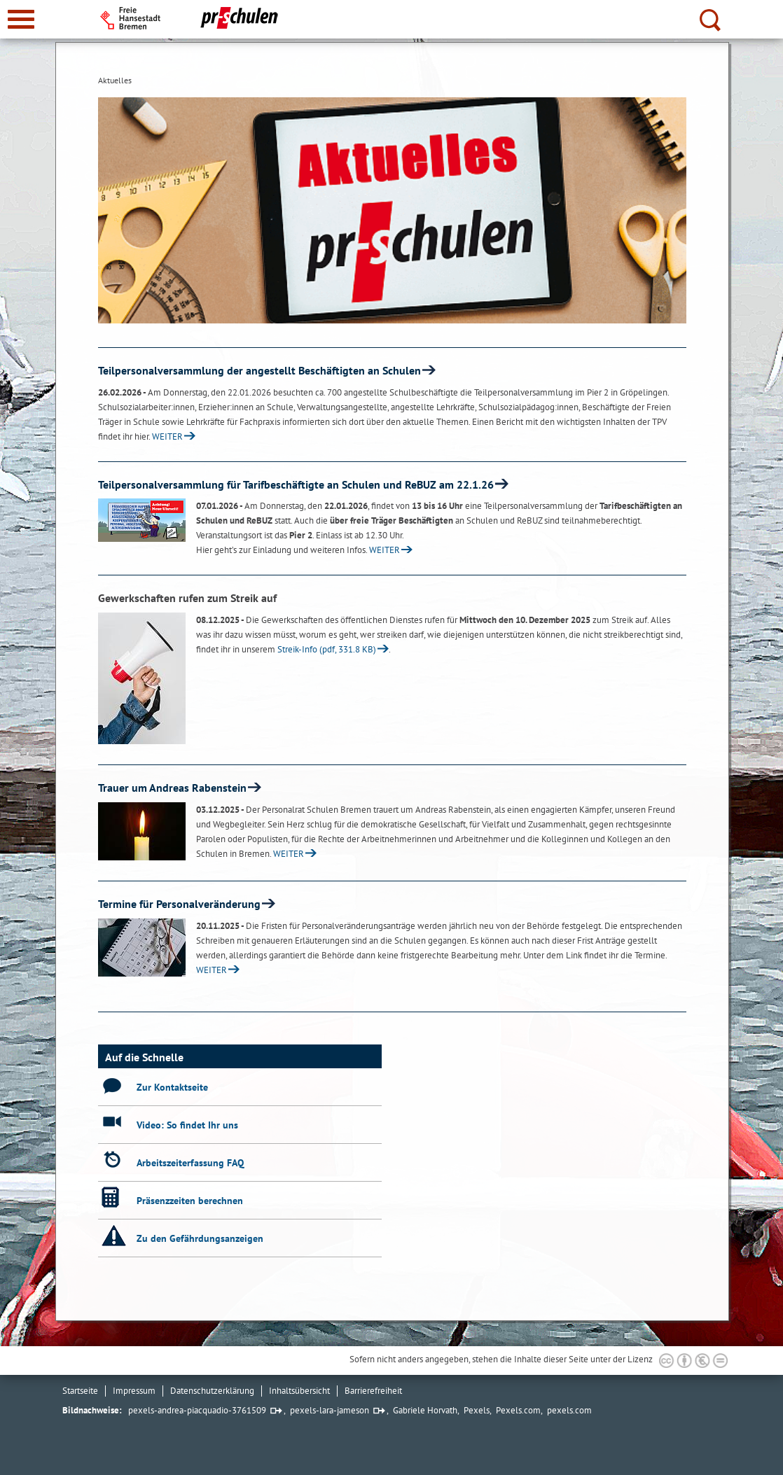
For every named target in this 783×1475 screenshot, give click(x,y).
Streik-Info (326, 649)
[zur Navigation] (21, 19)
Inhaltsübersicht (299, 1391)
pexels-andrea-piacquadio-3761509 (197, 1410)
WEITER (167, 436)
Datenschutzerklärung (212, 1391)
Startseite (80, 1391)
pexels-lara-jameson (329, 1410)
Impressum (134, 1391)
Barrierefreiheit (373, 1391)
